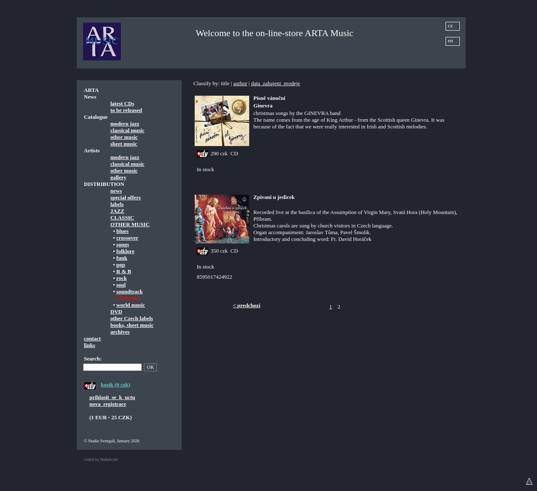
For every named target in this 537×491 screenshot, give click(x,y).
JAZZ (117, 211)
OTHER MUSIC (130, 224)
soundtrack (129, 291)
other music (124, 137)
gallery (118, 177)
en (450, 40)
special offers (125, 197)
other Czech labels (131, 318)
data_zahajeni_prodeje (275, 83)
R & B (123, 271)
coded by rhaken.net (101, 459)
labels (117, 204)
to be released (126, 110)
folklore (125, 251)
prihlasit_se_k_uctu (112, 397)
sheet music (123, 144)
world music (130, 305)
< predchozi (246, 305)
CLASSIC (122, 217)
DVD (116, 311)
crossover (127, 238)
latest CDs (122, 103)
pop (120, 264)
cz (450, 25)
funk (121, 258)
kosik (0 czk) (115, 384)
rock (121, 278)
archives (120, 332)
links (89, 345)
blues (122, 231)
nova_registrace (107, 404)
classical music (127, 130)
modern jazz (124, 123)
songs (122, 244)
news (116, 191)
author (240, 83)
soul (120, 285)
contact (92, 338)
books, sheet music (132, 325)
